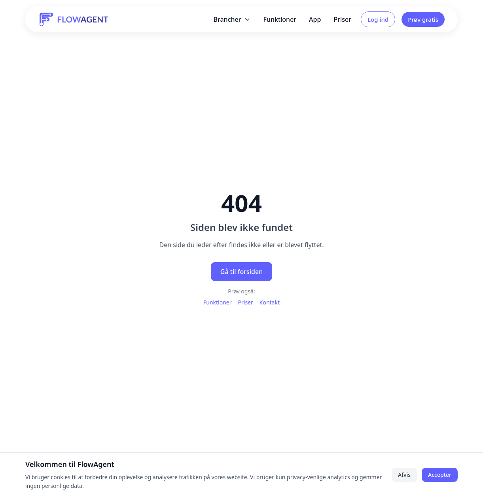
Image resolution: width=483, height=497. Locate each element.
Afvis (404, 474)
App (315, 19)
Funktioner (279, 19)
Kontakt (269, 302)
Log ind (377, 19)
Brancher (231, 19)
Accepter (439, 474)
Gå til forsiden (241, 271)
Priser (342, 19)
